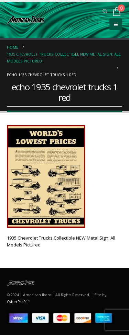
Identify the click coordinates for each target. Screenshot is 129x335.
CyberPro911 (18, 301)
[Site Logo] (26, 19)
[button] (105, 11)
